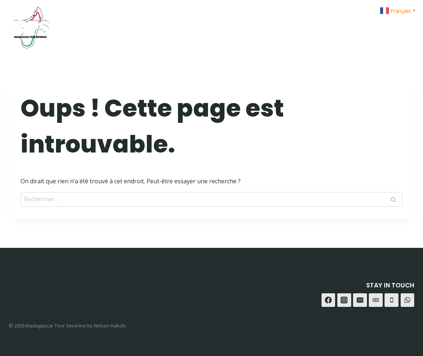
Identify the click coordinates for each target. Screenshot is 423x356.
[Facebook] (351, 24)
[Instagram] (369, 24)
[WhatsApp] (387, 24)
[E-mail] (360, 300)
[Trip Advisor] (406, 24)
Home (201, 25)
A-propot (273, 25)
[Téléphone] (391, 300)
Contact (314, 25)
